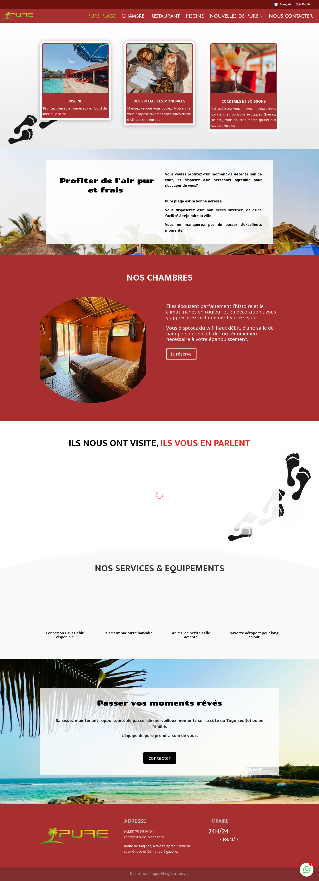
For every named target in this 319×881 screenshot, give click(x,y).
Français (282, 4)
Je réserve (181, 354)
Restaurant (165, 17)
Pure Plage (101, 17)
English (304, 4)
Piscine (195, 17)
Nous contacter (290, 17)
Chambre (132, 17)
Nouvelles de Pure (234, 17)
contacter (160, 757)
